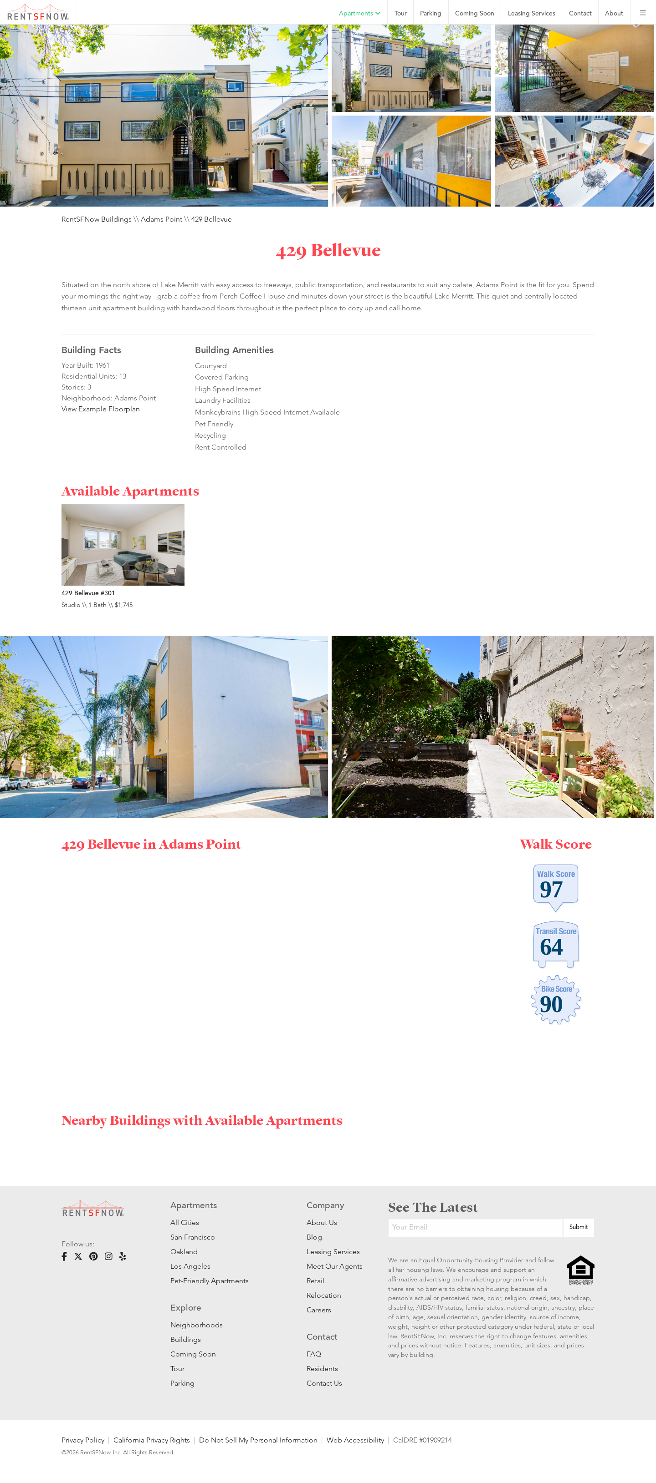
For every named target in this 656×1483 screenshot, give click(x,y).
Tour (401, 13)
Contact (580, 13)
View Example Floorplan (101, 409)
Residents (322, 1368)
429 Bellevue (211, 219)
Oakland (184, 1251)
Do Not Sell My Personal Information (258, 1440)
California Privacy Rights (151, 1440)
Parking (430, 13)
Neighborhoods (196, 1325)
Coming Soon (474, 13)
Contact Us (324, 1383)
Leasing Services (333, 1251)
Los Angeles (190, 1266)
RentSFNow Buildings (97, 219)
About (614, 13)
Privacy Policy (83, 1440)
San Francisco (192, 1237)
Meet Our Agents (334, 1266)
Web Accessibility (355, 1440)
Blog (314, 1237)
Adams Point (161, 219)
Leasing (531, 13)
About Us (322, 1222)
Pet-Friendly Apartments (209, 1280)
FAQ (314, 1354)
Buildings (185, 1339)
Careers (319, 1310)
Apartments (360, 13)
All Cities (184, 1222)
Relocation (324, 1295)
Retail (315, 1280)
